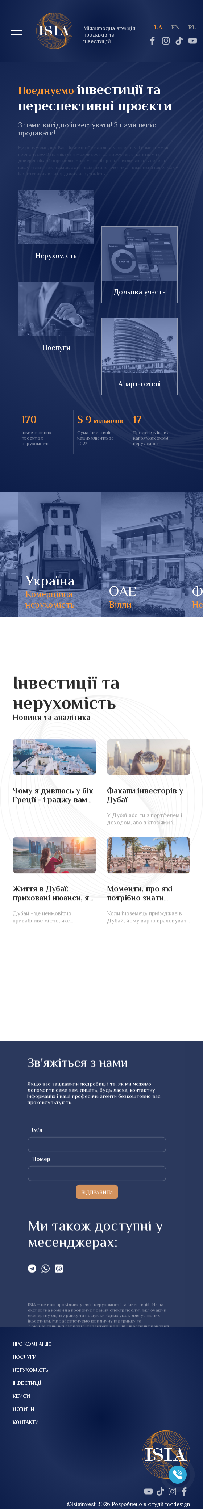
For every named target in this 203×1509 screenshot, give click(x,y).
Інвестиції (27, 1383)
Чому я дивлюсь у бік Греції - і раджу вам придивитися (53, 870)
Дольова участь (139, 292)
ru (192, 27)
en (175, 27)
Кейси (21, 1396)
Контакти (26, 1422)
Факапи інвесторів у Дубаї (145, 866)
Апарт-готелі (139, 384)
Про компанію (32, 1344)
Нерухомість (56, 256)
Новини (23, 1409)
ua (158, 27)
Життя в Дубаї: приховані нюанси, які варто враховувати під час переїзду (54, 973)
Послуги (56, 348)
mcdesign (177, 1504)
